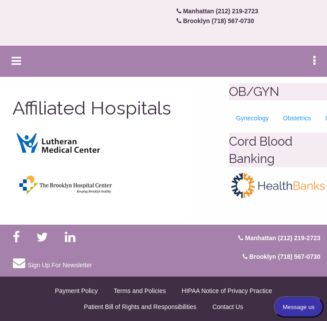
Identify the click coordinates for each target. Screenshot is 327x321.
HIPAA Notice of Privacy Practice (227, 290)
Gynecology (252, 118)
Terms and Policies (140, 290)
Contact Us (228, 306)
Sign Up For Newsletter (52, 263)
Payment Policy (76, 290)
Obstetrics (297, 118)
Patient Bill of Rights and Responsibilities (140, 306)
